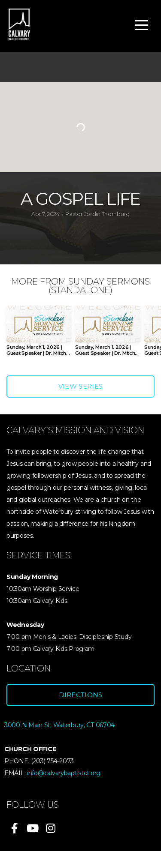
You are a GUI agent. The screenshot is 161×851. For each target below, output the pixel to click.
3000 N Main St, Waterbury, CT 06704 (59, 725)
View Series (80, 386)
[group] (39, 334)
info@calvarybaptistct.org (63, 773)
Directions (81, 695)
